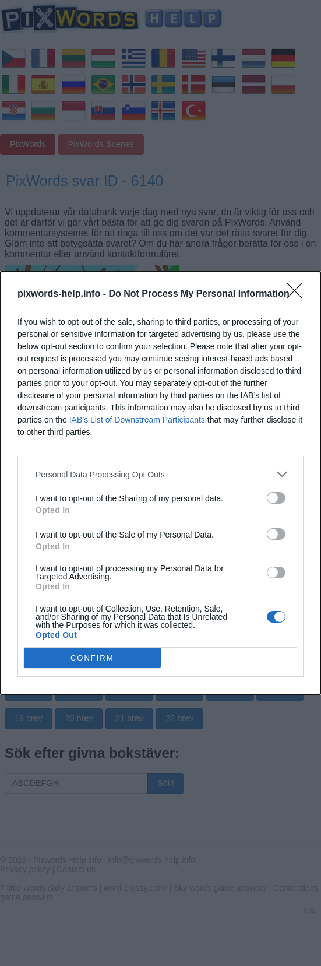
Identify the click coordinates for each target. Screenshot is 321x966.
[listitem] (160, 474)
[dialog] (160, 483)
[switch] (276, 498)
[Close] (298, 294)
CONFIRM (92, 657)
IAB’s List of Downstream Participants (137, 419)
